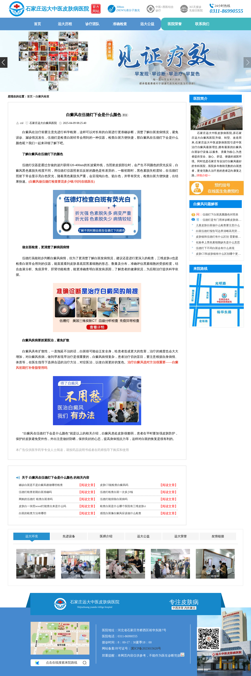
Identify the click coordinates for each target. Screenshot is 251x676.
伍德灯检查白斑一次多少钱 (116, 492)
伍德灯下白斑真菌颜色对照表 (220, 214)
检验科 (215, 576)
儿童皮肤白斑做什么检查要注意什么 (218, 225)
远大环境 (31, 536)
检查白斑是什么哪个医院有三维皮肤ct (123, 506)
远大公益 (147, 24)
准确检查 (120, 24)
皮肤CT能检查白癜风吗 (114, 485)
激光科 (170, 576)
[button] (3, 62)
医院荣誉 (175, 24)
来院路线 (200, 269)
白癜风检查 (42, 96)
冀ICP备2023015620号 (146, 648)
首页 (37, 24)
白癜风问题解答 (205, 204)
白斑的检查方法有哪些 (32, 513)
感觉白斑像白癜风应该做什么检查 (120, 513)
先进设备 (69, 536)
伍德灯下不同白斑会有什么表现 (215, 248)
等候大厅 (80, 576)
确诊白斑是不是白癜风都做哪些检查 (41, 485)
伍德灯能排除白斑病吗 (113, 499)
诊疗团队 (92, 24)
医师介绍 (106, 536)
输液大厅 (35, 576)
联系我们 (202, 24)
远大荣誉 (180, 536)
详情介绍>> (203, 175)
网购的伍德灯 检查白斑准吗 (36, 499)
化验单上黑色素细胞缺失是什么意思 (218, 242)
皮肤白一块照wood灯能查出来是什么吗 (42, 506)
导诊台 (125, 576)
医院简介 (200, 99)
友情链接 (218, 536)
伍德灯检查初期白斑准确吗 (35, 492)
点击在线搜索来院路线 (60, 663)
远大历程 (65, 24)
